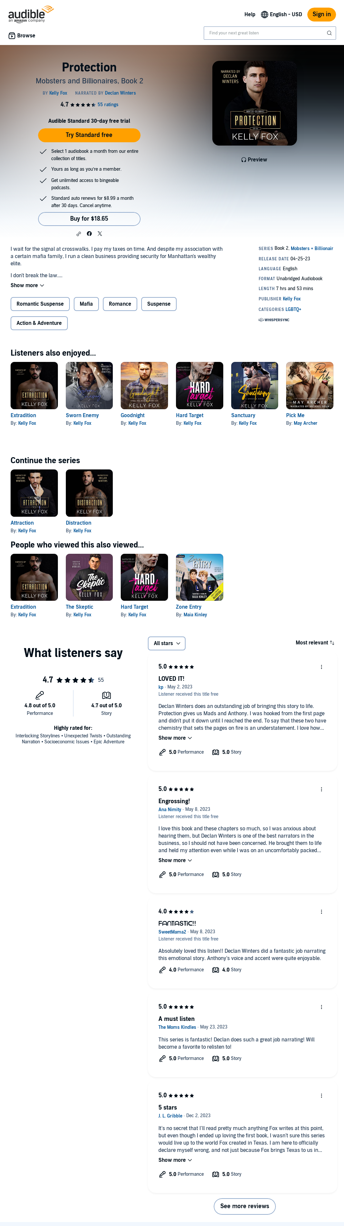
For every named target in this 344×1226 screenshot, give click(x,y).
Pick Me (295, 415)
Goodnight (133, 415)
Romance (120, 304)
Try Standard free (89, 135)
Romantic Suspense (40, 304)
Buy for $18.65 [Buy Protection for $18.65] (89, 218)
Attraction (22, 523)
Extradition (23, 415)
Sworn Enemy (82, 415)
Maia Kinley (195, 615)
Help (249, 14)
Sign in (322, 14)
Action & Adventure (39, 323)
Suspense (159, 304)
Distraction (78, 523)
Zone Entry (188, 607)
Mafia (86, 304)
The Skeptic (79, 607)
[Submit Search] (330, 33)
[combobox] (270, 33)
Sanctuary (243, 415)
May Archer (306, 423)
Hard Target (189, 415)
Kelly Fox (27, 423)
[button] (78, 234)
